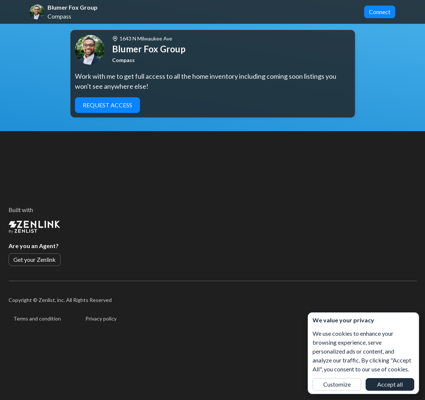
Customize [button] (337, 384)
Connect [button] (379, 11)
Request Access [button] (107, 104)
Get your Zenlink (34, 259)
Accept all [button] (390, 384)
